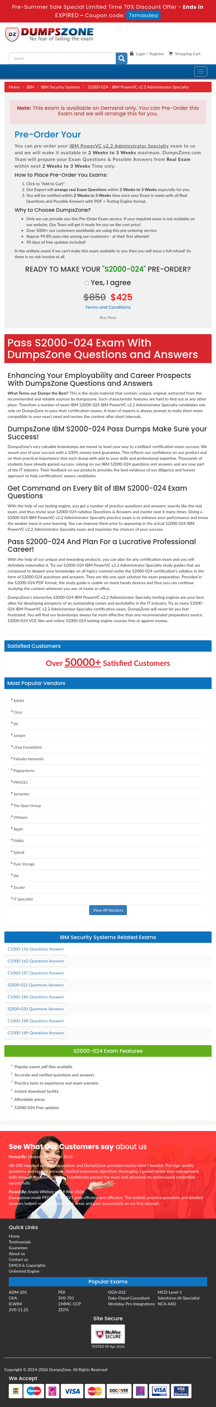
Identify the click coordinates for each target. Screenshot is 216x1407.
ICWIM (15, 1303)
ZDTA (63, 1309)
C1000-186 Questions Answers (36, 996)
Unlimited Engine (24, 1271)
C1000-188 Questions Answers (36, 1020)
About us (17, 1253)
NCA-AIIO (167, 1303)
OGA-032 (117, 1292)
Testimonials (20, 1241)
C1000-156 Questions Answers (36, 948)
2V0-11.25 (18, 1309)
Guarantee (18, 1247)
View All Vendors (108, 910)
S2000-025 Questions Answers (36, 984)
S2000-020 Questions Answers (36, 1008)
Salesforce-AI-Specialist (179, 1297)
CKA (13, 1297)
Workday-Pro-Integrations (131, 1303)
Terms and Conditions (108, 307)
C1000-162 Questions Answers (36, 960)
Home (14, 86)
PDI (61, 1292)
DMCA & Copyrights (27, 1265)
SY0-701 (66, 1297)
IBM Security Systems (60, 86)
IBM (30, 86)
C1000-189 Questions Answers (36, 1032)
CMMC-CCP (69, 1303)
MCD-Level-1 (170, 1292)
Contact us (18, 1259)
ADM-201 (18, 1292)
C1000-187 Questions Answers (36, 972)
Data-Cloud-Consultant (129, 1297)
